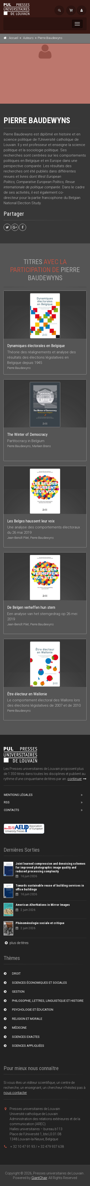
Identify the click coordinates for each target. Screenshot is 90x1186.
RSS (7, 802)
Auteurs (28, 38)
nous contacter (15, 1093)
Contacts (11, 810)
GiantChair (39, 1178)
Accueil (13, 38)
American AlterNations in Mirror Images (43, 905)
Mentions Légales (18, 795)
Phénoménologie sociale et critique (40, 923)
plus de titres (16, 943)
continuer (76, 779)
